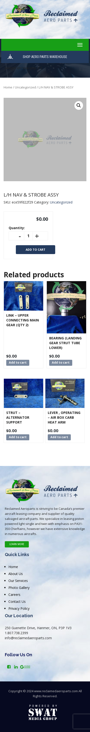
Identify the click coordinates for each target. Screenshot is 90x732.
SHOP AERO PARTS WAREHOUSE (45, 57)
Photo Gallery (19, 587)
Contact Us (17, 601)
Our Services (18, 580)
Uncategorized (25, 87)
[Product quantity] (28, 236)
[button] (78, 105)
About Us (15, 573)
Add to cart (35, 250)
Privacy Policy (19, 608)
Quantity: (17, 228)
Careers (14, 594)
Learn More (16, 544)
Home (8, 87)
